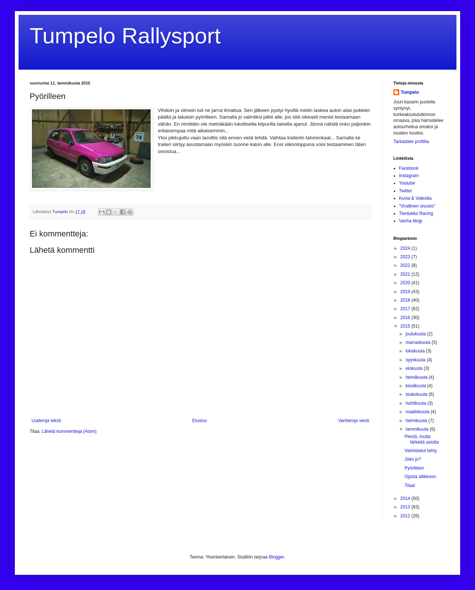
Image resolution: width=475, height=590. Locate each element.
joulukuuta (416, 334)
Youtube (407, 183)
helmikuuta (417, 420)
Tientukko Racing (416, 213)
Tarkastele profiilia (411, 141)
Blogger (276, 557)
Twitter (405, 190)
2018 (406, 300)
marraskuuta (419, 342)
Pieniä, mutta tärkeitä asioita (421, 439)
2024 (406, 248)
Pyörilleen (414, 468)
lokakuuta (416, 351)
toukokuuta (417, 394)
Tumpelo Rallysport (125, 35)
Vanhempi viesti (353, 420)
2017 (406, 308)
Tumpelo (60, 211)
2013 (406, 507)
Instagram (409, 175)
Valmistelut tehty (420, 450)
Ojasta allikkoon (420, 476)
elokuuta (415, 368)
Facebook (409, 168)
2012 (406, 515)
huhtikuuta (417, 403)
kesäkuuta (416, 385)
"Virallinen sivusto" (417, 206)
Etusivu (199, 420)
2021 (406, 274)
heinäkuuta (417, 377)
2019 (406, 291)
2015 (406, 326)
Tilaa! (409, 485)
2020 (406, 282)
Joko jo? (412, 459)
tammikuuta (418, 429)
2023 (406, 256)
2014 (406, 498)
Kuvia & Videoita (415, 198)
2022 (406, 265)
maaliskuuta (418, 411)
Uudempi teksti (46, 420)
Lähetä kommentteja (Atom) (69, 431)
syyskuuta (416, 359)
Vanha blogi (410, 220)
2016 (406, 317)
